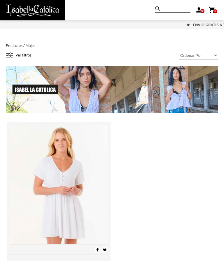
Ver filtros (24, 55)
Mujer (30, 45)
